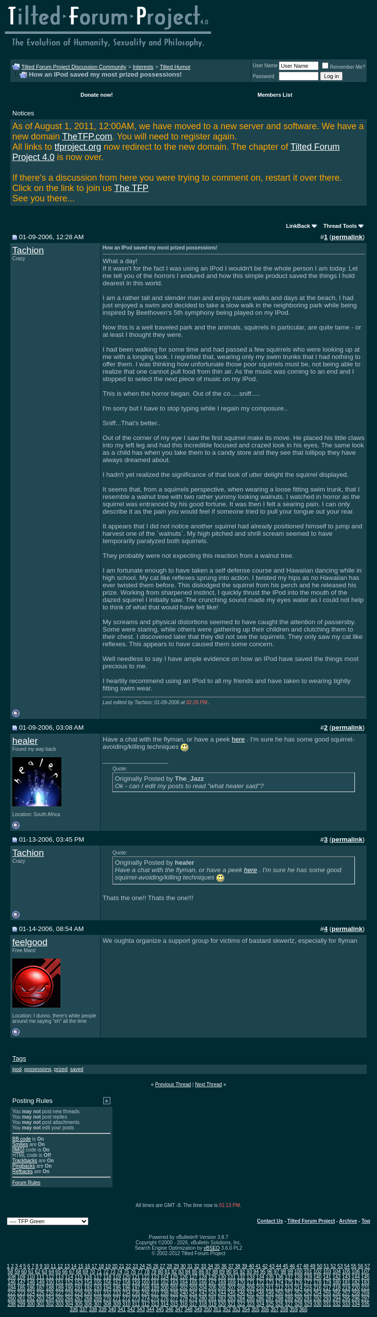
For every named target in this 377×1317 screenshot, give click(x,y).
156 (107, 1282)
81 (167, 1271)
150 (50, 1282)
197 (136, 1287)
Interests (143, 67)
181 (346, 1282)
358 (284, 1309)
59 (17, 1271)
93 (249, 1271)
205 (212, 1287)
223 (21, 1293)
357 (274, 1309)
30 (183, 1266)
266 (69, 1298)
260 (11, 1298)
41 (258, 1266)
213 (289, 1287)
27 (162, 1266)
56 (360, 1266)
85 (194, 1271)
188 (50, 1287)
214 (299, 1287)
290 (299, 1298)
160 (145, 1282)
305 (79, 1304)
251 (289, 1293)
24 (142, 1266)
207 (231, 1287)
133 (250, 1277)
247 (250, 1293)
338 (93, 1309)
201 (174, 1287)
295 (346, 1298)
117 (98, 1277)
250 (279, 1293)
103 (327, 1271)
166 (203, 1282)
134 (260, 1277)
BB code (21, 1139)
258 (355, 1293)
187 (40, 1287)
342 (131, 1309)
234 (126, 1293)
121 (136, 1277)
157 (117, 1282)
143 (346, 1277)
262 (31, 1298)
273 (136, 1298)
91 (235, 1271)
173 (270, 1282)
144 (355, 1277)
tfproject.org (77, 147)
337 (84, 1309)
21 (121, 1266)
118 (107, 1277)
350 (208, 1309)
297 (365, 1298)
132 (241, 1277)
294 (336, 1298)
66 (65, 1271)
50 (319, 1266)
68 (78, 1271)
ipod (17, 1069)
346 (169, 1309)
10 (46, 1266)
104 (336, 1271)
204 (203, 1287)
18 (101, 1266)
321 (231, 1304)
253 (308, 1293)
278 (184, 1298)
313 (155, 1304)
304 (69, 1304)
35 (217, 1266)
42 (265, 1266)
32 (196, 1266)
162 (165, 1282)
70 (92, 1271)
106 (355, 1271)
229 (79, 1293)
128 (203, 1277)
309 (117, 1304)
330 (317, 1304)
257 (346, 1293)
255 (327, 1293)
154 (88, 1282)
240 (184, 1293)
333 (346, 1304)
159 (136, 1282)
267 (79, 1298)
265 (59, 1298)
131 (231, 1277)
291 (308, 1298)
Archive (348, 1221)
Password (263, 76)
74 (119, 1271)
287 (270, 1298)
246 (241, 1293)
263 (40, 1298)
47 (299, 1266)
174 (279, 1282)
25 (149, 1266)
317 (193, 1304)
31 (189, 1266)
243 (212, 1293)
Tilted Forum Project (311, 1221)
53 (340, 1266)
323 (250, 1304)
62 (37, 1271)
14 (74, 1266)
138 (299, 1277)
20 (114, 1266)
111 (40, 1277)
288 (279, 1298)
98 (283, 1271)
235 (136, 1293)
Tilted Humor (175, 67)
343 (140, 1309)
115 (79, 1277)
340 (112, 1309)
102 (317, 1271)
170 (241, 1282)
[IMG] (18, 1149)
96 (269, 1271)
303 (59, 1304)
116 (88, 1277)
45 (285, 1266)
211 (270, 1287)
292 (317, 1298)
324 (260, 1304)
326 (279, 1304)
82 (174, 1271)
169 (231, 1282)
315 (174, 1304)
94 (256, 1271)
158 (126, 1282)
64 (51, 1271)
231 (98, 1293)
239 (174, 1293)
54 (347, 1266)
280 (203, 1298)
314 (165, 1304)
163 (174, 1282)
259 (365, 1293)
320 (222, 1304)
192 (88, 1287)
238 (165, 1293)
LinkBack (298, 226)
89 (222, 1271)
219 (346, 1287)
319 (212, 1304)
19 (107, 1266)
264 (50, 1298)
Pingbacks (23, 1166)
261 (21, 1298)
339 (102, 1309)
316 (184, 1304)
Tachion (28, 250)
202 (184, 1287)
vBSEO (212, 1248)
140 (317, 1277)
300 (31, 1304)
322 (241, 1304)
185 (21, 1287)
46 (292, 1266)
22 (128, 1266)
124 (165, 1277)
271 (117, 1298)
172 (260, 1282)
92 (242, 1271)
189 (59, 1287)
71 (99, 1271)
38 (238, 1266)
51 (326, 1266)
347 (179, 1309)
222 (11, 1293)
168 (222, 1282)
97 (276, 1271)
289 (289, 1298)
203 (193, 1287)
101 (308, 1271)
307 (98, 1304)
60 (24, 1271)
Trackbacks (24, 1160)
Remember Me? (343, 67)
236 (145, 1293)
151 (59, 1282)
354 (246, 1309)
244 (222, 1293)
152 (69, 1282)
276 (165, 1298)
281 (212, 1298)
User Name (265, 65)
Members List (274, 95)
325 (270, 1304)
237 (155, 1293)
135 (270, 1277)
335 (365, 1304)
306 (88, 1304)
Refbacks (22, 1171)
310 (126, 1304)
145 (365, 1277)
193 (98, 1287)
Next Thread (208, 1084)
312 (145, 1304)
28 (169, 1266)
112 (50, 1277)
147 (21, 1282)
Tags (19, 1058)
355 (255, 1309)
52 (333, 1266)
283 (231, 1298)
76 (133, 1271)
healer (25, 741)
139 (308, 1277)
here (238, 739)
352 (227, 1309)
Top (365, 1221)
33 (203, 1266)
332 (336, 1304)
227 (59, 1293)
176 (299, 1282)
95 (263, 1271)
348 (189, 1309)
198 (145, 1287)
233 (117, 1293)
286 (260, 1298)
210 (260, 1287)
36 (224, 1266)
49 (313, 1266)
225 (40, 1293)
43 (271, 1266)
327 (289, 1304)
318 (203, 1304)
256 (336, 1293)
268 (88, 1298)
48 (306, 1266)
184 (11, 1287)
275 (155, 1298)
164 (184, 1282)
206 (222, 1287)
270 (107, 1298)
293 (327, 1298)
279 (193, 1298)
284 (241, 1298)
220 (355, 1287)
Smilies (20, 1144)
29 (176, 1266)
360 (303, 1309)
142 (336, 1277)
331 (327, 1304)
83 (181, 1271)
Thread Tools (340, 226)
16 (87, 1266)
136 (279, 1277)
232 (107, 1293)
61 (30, 1271)
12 (60, 1266)
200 (165, 1287)
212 (279, 1287)
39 (244, 1266)
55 (353, 1266)
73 (112, 1271)
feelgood (30, 942)
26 (156, 1266)
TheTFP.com (87, 136)
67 (72, 1271)
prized (60, 1069)
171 (250, 1282)
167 (212, 1282)
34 (210, 1266)
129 (212, 1277)
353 (236, 1309)
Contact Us (270, 1221)
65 (58, 1271)
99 (290, 1271)
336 (74, 1309)
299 (21, 1304)
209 (250, 1287)
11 (53, 1266)
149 (40, 1282)
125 (174, 1277)
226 (50, 1293)
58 (10, 1271)
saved (76, 1069)
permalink (347, 237)
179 (327, 1282)
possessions (37, 1069)
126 (184, 1277)
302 (50, 1304)
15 (80, 1266)
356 (265, 1309)
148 (31, 1282)
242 (203, 1293)
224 (31, 1293)
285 (250, 1298)
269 (98, 1298)
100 (299, 1271)
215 (308, 1287)
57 (367, 1266)
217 (327, 1287)
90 (228, 1271)
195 (117, 1287)
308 (107, 1304)
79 (154, 1271)
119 (117, 1277)
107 (365, 1271)
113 (59, 1277)
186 (31, 1287)
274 (145, 1298)
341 (121, 1309)
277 (174, 1298)
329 (308, 1304)
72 (105, 1271)
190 (69, 1287)
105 (346, 1271)
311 (136, 1304)
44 (278, 1266)
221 (365, 1287)
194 (107, 1287)
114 (69, 1277)
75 (126, 1271)
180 (336, 1282)
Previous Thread (173, 1084)
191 (79, 1287)
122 (145, 1277)
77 (140, 1271)
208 (241, 1287)
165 (193, 1282)
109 (21, 1277)
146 (11, 1282)
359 (294, 1309)
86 (201, 1271)
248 (260, 1293)
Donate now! (97, 95)
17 (94, 1266)
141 (327, 1277)
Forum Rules (26, 1182)
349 (198, 1309)
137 (289, 1277)
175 (289, 1282)
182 (355, 1282)
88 (215, 1271)
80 (160, 1271)
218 (336, 1287)
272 (126, 1298)
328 (299, 1304)
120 (126, 1277)
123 (155, 1277)
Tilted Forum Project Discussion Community (74, 67)
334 (355, 1304)
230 (88, 1293)
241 (193, 1293)
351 (217, 1309)
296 (355, 1298)
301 (40, 1304)
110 (31, 1277)
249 (270, 1293)
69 (85, 1271)
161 (155, 1282)
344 (150, 1309)
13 (67, 1266)
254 (317, 1293)
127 (193, 1277)
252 (299, 1293)
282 (222, 1298)
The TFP (131, 188)
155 (98, 1282)
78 (147, 1271)
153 (79, 1282)
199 (155, 1287)
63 (44, 1271)
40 (251, 1266)
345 (160, 1309)
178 (317, 1282)
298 (11, 1304)
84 (187, 1271)
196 (126, 1287)
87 (208, 1271)
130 (222, 1277)
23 (135, 1266)
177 (308, 1282)
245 (231, 1293)
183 (365, 1282)
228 (69, 1293)
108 (11, 1277)
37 (231, 1266)
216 (317, 1287)
